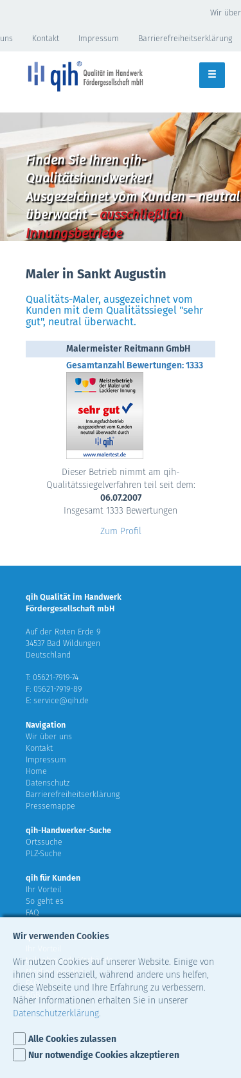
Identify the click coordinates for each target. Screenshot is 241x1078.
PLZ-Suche (44, 853)
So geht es (45, 901)
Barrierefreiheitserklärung (73, 794)
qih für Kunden (53, 878)
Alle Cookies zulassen (72, 1039)
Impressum (98, 38)
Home (36, 771)
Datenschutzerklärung (56, 1013)
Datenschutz (47, 782)
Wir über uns (49, 736)
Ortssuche (44, 842)
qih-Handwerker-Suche (68, 830)
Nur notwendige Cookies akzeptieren (103, 1055)
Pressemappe (50, 806)
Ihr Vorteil (44, 889)
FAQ (32, 912)
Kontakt (45, 38)
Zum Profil (120, 531)
